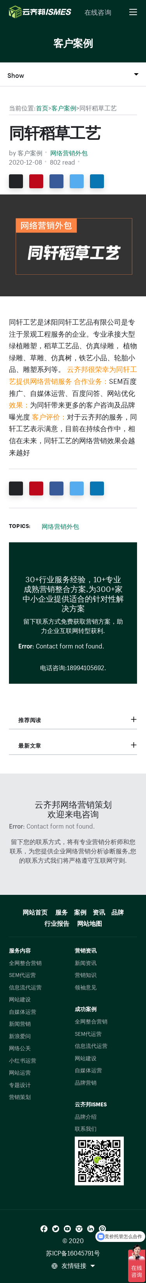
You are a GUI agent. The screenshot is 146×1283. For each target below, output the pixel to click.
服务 (61, 911)
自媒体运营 (22, 1011)
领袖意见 (86, 986)
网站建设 (20, 998)
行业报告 (56, 922)
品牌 (117, 911)
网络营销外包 (69, 152)
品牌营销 (86, 1082)
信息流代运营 (25, 986)
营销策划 (20, 1096)
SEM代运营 (22, 974)
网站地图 (89, 922)
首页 (42, 107)
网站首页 (35, 911)
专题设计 (20, 1084)
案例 (80, 911)
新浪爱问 (20, 1035)
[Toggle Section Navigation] (73, 74)
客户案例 (63, 107)
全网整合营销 (25, 962)
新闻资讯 (86, 962)
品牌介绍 (86, 1116)
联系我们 (86, 1128)
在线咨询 (97, 11)
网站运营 (20, 1072)
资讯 (99, 911)
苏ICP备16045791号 (73, 1252)
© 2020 (73, 1240)
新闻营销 (20, 1023)
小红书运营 (22, 1060)
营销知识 (86, 974)
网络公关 (20, 1047)
